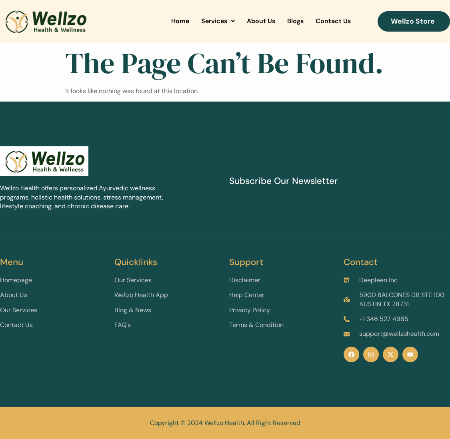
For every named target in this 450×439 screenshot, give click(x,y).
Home (180, 21)
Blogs (295, 21)
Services (218, 21)
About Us (261, 21)
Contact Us (333, 21)
